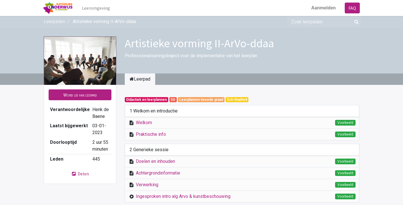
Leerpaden (54, 21)
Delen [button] (80, 174)
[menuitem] (96, 8)
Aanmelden (323, 7)
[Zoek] (355, 21)
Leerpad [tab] (140, 79)
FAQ (352, 8)
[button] (80, 94)
